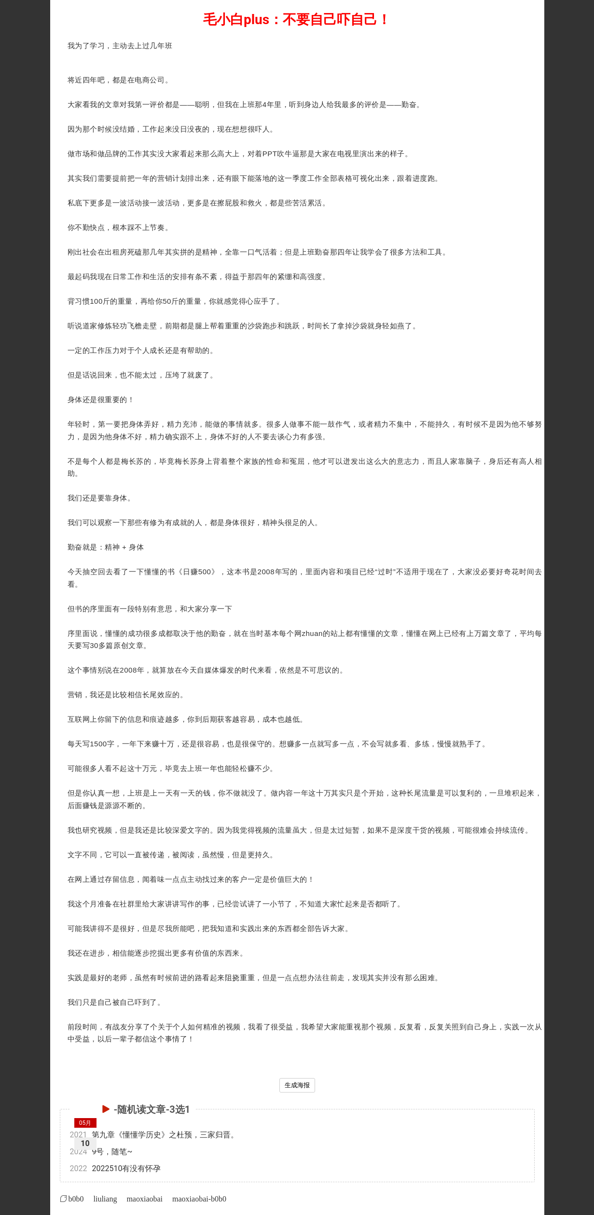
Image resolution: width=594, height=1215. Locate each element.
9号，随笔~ (101, 1151)
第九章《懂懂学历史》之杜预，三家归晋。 (154, 1134)
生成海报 (297, 1085)
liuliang (105, 1198)
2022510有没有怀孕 (115, 1168)
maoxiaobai (144, 1198)
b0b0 (76, 1198)
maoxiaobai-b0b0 (199, 1198)
